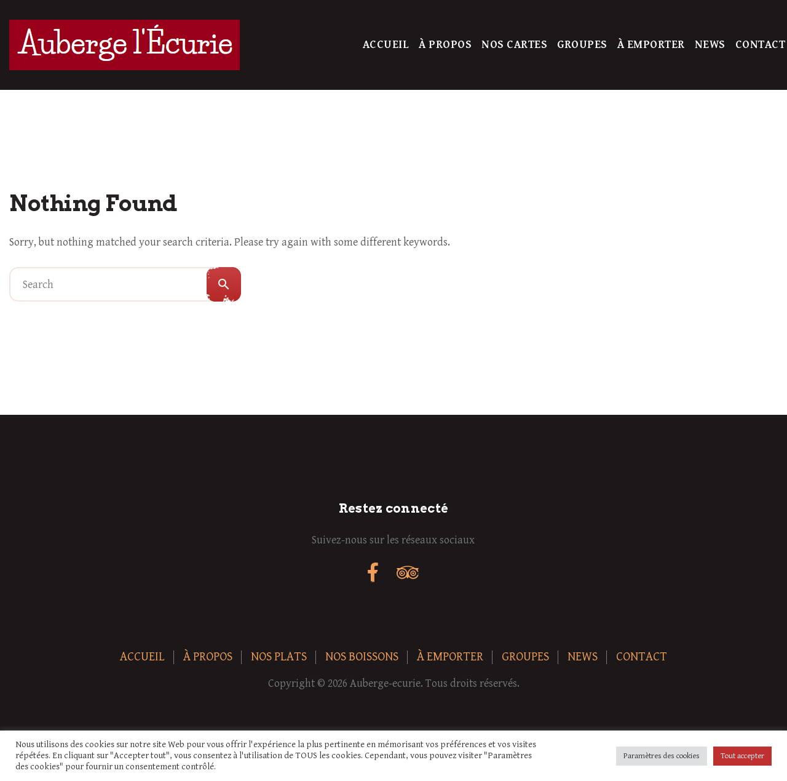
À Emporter (651, 44)
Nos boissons (361, 657)
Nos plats (279, 657)
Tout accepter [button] (742, 756)
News (710, 44)
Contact (760, 44)
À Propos (445, 44)
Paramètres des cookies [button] (661, 756)
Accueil (386, 44)
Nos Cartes (514, 44)
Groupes (582, 44)
